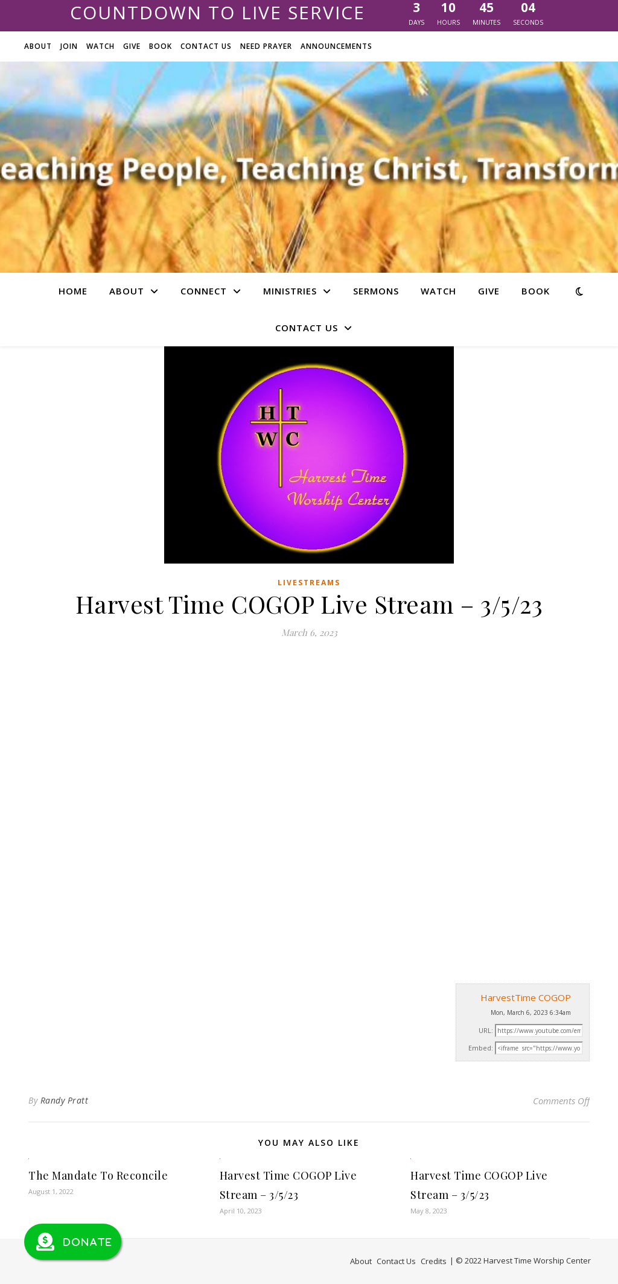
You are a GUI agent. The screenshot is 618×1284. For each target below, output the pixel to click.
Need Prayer (266, 46)
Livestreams (309, 582)
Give (132, 46)
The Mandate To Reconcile (98, 1175)
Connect (203, 291)
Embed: (480, 1047)
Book (160, 46)
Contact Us (206, 46)
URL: (486, 1030)
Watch (100, 46)
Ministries (290, 291)
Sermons (376, 291)
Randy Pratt (64, 1100)
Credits (434, 1261)
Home (73, 291)
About (38, 46)
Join (69, 46)
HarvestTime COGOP (525, 997)
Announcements (336, 46)
